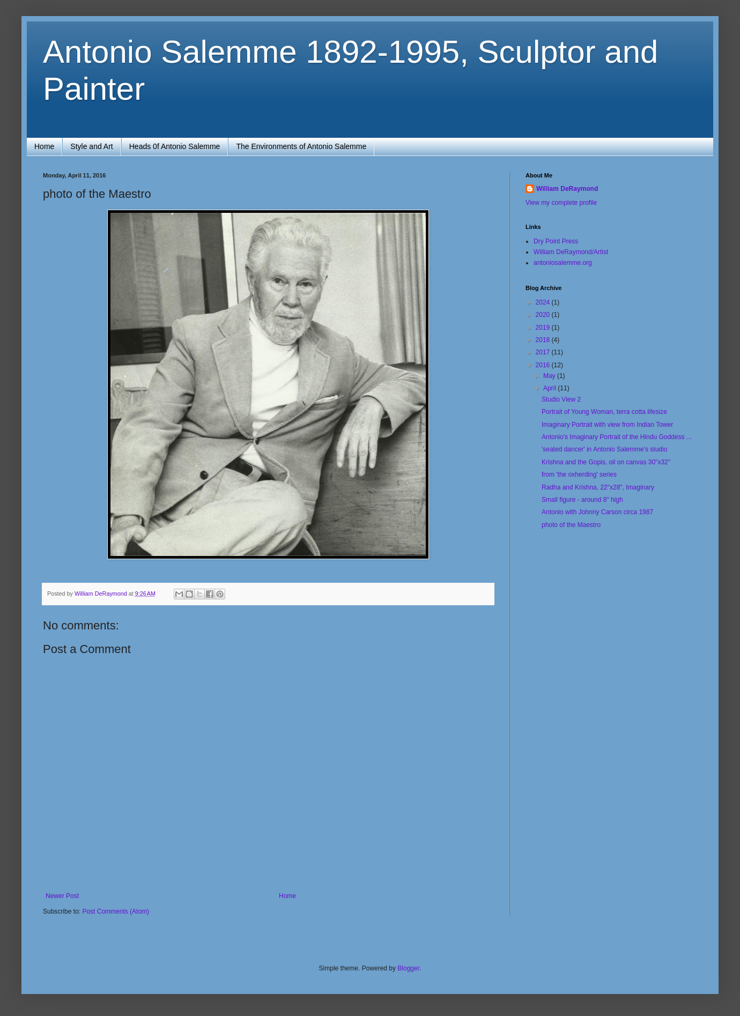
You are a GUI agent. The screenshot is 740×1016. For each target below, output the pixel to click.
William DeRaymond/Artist (571, 252)
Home (44, 146)
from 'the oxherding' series (579, 474)
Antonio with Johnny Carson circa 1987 (597, 512)
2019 (544, 327)
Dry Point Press (556, 241)
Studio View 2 (561, 399)
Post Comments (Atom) (115, 911)
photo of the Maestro (571, 525)
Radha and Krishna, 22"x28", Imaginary (598, 487)
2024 (544, 302)
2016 (544, 365)
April (550, 388)
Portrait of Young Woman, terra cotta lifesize (604, 412)
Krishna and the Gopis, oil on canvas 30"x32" (606, 462)
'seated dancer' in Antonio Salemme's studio (604, 449)
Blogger (408, 968)
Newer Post (62, 896)
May (550, 376)
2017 (544, 352)
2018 (544, 340)
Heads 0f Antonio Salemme (174, 146)
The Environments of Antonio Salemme (301, 146)
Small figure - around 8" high (582, 499)
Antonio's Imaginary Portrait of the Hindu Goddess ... (617, 437)
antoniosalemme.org (563, 262)
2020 (544, 314)
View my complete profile (561, 202)
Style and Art (91, 146)
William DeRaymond (567, 188)
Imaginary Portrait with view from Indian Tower (607, 424)
